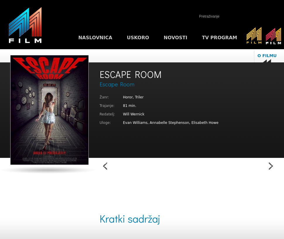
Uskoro (138, 37)
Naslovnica (95, 37)
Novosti (175, 37)
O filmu (267, 55)
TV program (219, 37)
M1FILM (25, 26)
